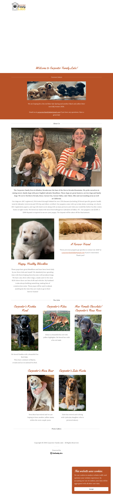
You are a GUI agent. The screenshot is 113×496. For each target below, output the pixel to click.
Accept (91, 489)
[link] (18, 6)
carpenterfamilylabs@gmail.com (48, 112)
